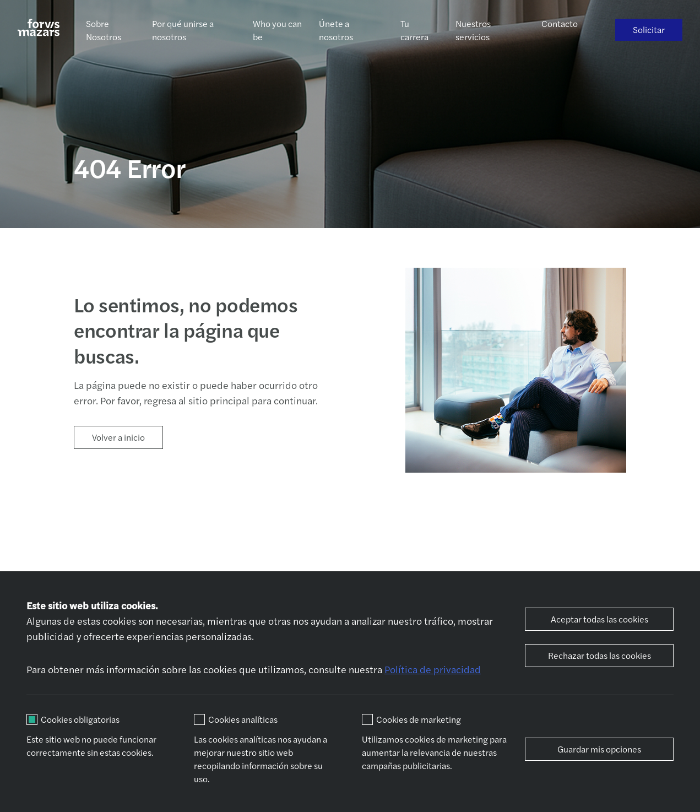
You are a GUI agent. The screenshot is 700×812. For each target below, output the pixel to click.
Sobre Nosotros (103, 30)
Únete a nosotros (336, 30)
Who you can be (277, 30)
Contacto (559, 23)
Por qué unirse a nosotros (183, 30)
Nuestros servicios (473, 30)
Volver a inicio (118, 437)
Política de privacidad (432, 669)
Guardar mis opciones (599, 749)
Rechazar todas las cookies (599, 655)
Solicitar (649, 29)
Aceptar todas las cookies (599, 619)
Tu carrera (414, 30)
